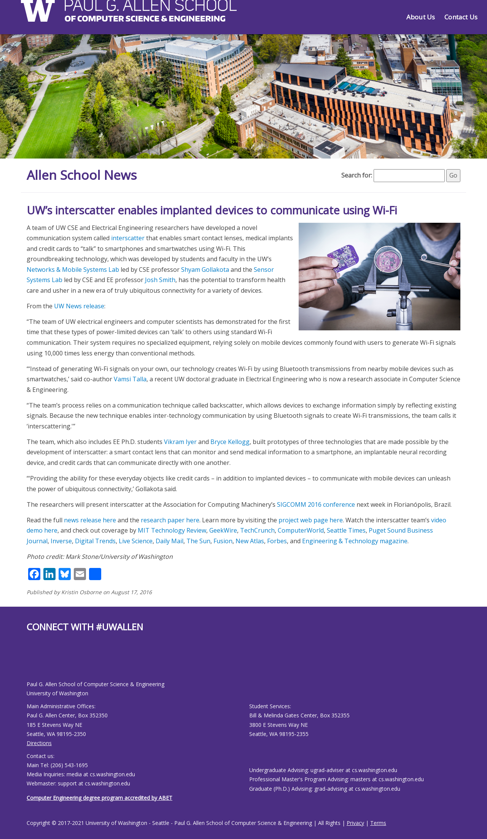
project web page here (311, 520)
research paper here (170, 520)
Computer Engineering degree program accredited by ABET (99, 797)
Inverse (61, 541)
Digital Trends (95, 541)
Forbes (277, 541)
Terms (378, 822)
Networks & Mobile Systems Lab (73, 269)
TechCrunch (257, 530)
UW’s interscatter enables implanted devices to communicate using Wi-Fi (212, 210)
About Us (420, 17)
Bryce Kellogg (230, 442)
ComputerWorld (301, 530)
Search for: (356, 175)
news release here (90, 520)
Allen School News (85, 174)
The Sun (198, 541)
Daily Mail (169, 541)
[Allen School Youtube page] (32, 662)
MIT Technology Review (172, 530)
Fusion (222, 541)
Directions (39, 743)
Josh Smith (160, 280)
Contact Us (460, 17)
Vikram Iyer (180, 442)
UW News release (79, 306)
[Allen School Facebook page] (28, 662)
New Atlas (250, 541)
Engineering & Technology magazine (354, 541)
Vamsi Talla (130, 379)
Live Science (136, 541)
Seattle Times (346, 530)
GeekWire (223, 530)
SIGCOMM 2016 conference (316, 504)
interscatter (128, 238)
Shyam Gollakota (205, 269)
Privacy (355, 822)
